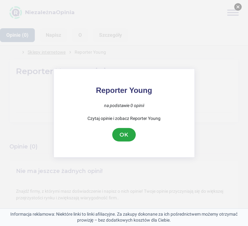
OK (124, 135)
